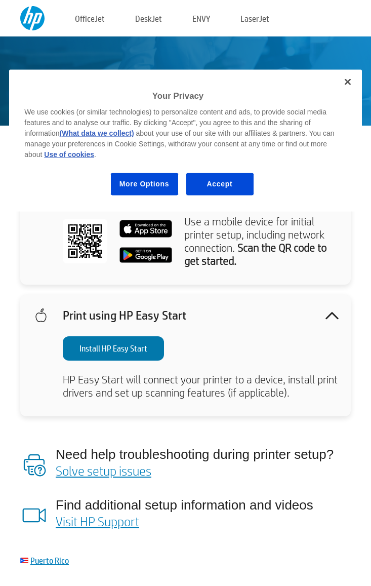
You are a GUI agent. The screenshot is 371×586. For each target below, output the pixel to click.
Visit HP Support (97, 521)
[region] (185, 140)
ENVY (201, 18)
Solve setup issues (103, 470)
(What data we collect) (97, 133)
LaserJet (254, 18)
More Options (144, 184)
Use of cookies (69, 154)
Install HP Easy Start (113, 348)
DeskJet (148, 18)
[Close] (348, 81)
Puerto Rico (49, 560)
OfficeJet (90, 18)
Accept (220, 184)
